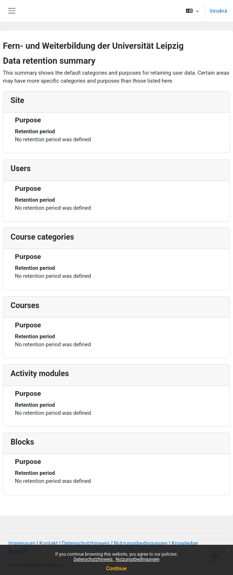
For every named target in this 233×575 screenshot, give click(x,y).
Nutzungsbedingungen (137, 559)
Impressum (21, 543)
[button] (192, 11)
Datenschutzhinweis (94, 559)
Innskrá (218, 11)
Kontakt (48, 543)
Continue (116, 568)
